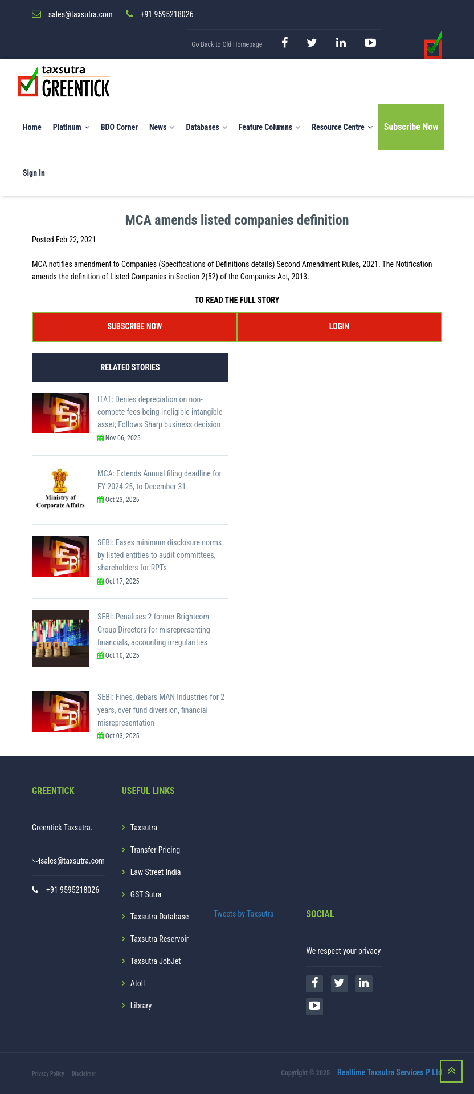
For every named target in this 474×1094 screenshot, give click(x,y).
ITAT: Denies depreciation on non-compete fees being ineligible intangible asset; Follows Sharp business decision (159, 412)
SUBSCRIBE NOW (135, 326)
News (162, 127)
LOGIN (339, 326)
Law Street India (155, 872)
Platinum (71, 127)
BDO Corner (119, 127)
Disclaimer (84, 1074)
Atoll (137, 983)
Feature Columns (269, 127)
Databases (206, 127)
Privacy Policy (48, 1074)
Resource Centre (342, 127)
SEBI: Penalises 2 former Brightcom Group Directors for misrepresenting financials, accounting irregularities (153, 630)
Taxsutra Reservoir (159, 938)
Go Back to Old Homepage (226, 44)
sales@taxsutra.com (72, 860)
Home (32, 127)
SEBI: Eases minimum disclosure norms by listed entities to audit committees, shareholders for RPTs (159, 555)
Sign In (34, 173)
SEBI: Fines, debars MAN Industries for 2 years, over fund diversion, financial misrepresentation (160, 710)
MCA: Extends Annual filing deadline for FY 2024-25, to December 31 (159, 480)
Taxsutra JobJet (155, 961)
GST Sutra (146, 894)
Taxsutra (143, 827)
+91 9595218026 (72, 889)
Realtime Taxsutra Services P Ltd (389, 1072)
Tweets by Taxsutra (244, 913)
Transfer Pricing (155, 849)
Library (141, 1005)
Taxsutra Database (159, 916)
